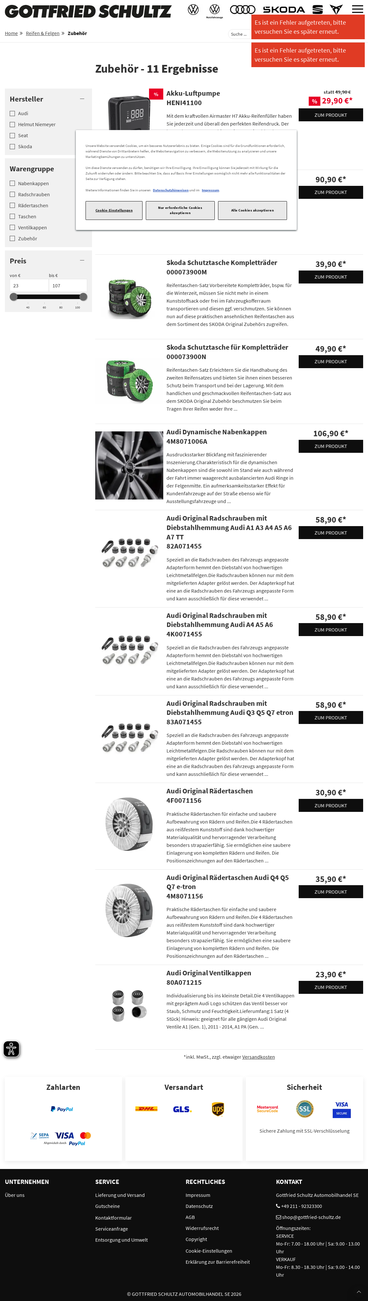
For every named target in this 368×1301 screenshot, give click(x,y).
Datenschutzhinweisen (171, 190)
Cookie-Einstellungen (114, 210)
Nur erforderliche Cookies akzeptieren (180, 210)
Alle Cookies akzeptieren (252, 210)
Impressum (210, 190)
